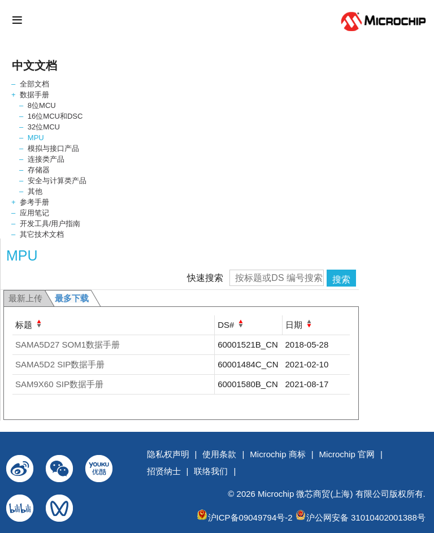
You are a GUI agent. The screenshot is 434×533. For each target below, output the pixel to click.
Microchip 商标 (277, 454)
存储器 (39, 170)
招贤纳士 (164, 471)
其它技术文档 (42, 234)
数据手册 (34, 94)
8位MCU (42, 105)
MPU (36, 137)
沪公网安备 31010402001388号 (366, 517)
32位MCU (44, 127)
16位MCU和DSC (55, 116)
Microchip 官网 (347, 454)
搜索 (341, 279)
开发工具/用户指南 (50, 223)
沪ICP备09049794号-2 (250, 517)
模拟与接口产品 (53, 148)
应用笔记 (34, 213)
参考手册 (34, 202)
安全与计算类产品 (57, 180)
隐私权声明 (168, 454)
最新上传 (25, 298)
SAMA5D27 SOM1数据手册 (67, 344)
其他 (35, 191)
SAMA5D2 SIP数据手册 (60, 364)
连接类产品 (46, 159)
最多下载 (72, 298)
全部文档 (34, 84)
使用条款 (219, 454)
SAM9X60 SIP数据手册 (59, 384)
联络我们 (211, 471)
